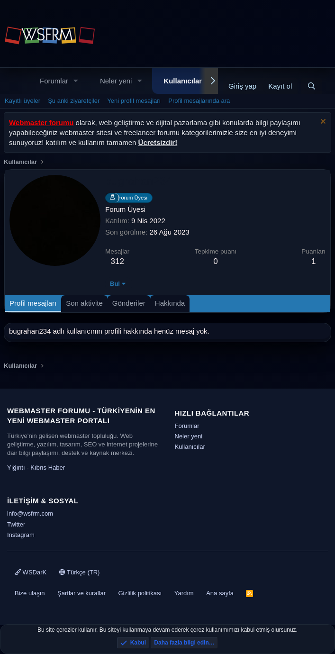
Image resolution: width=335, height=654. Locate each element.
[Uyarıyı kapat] (322, 122)
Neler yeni (116, 81)
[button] (75, 81)
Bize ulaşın (30, 593)
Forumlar (54, 81)
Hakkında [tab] (170, 303)
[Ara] (311, 86)
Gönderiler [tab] (128, 303)
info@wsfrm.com (30, 513)
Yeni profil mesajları (134, 100)
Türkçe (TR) (79, 572)
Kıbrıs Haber (47, 467)
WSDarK (30, 572)
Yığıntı (16, 467)
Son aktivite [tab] (84, 303)
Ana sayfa (220, 593)
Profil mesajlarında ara (199, 100)
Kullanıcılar (182, 81)
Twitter (16, 524)
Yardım (184, 593)
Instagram (21, 534)
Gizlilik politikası (140, 593)
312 (117, 261)
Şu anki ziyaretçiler (74, 100)
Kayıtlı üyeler (22, 100)
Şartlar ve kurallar (81, 593)
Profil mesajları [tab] (32, 303)
